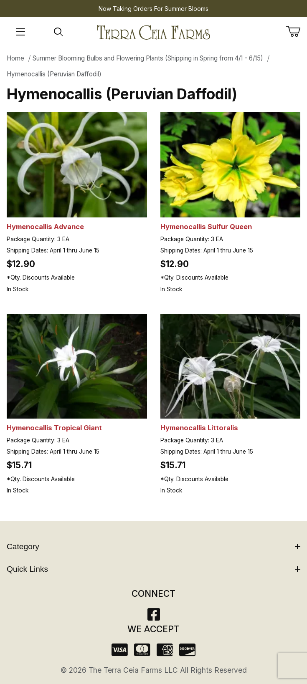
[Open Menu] (20, 32)
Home (15, 58)
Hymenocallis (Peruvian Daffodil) (54, 74)
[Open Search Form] (58, 32)
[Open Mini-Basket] (296, 31)
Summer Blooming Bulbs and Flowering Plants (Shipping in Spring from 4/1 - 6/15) (148, 58)
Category (153, 546)
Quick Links (153, 569)
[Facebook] (153, 617)
